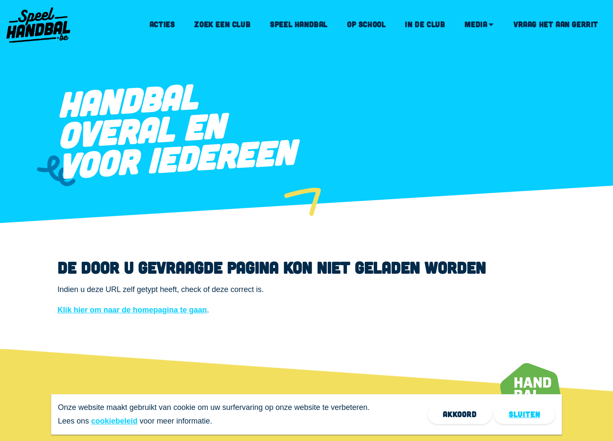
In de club (425, 24)
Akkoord (460, 414)
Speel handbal (298, 24)
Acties (162, 24)
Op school (366, 24)
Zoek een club (222, 24)
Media (475, 24)
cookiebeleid (114, 421)
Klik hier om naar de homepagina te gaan (132, 310)
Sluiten (524, 414)
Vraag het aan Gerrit (555, 24)
